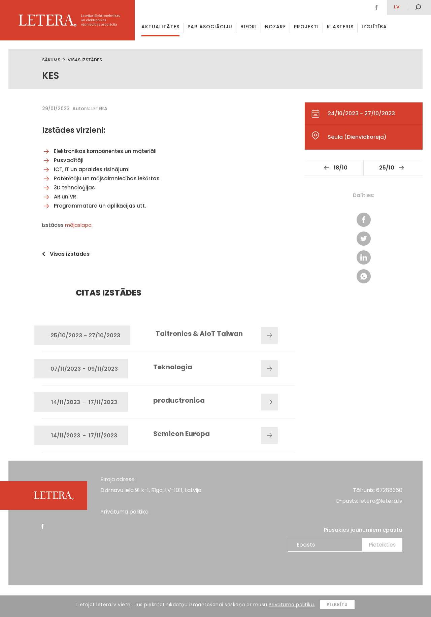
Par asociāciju (210, 26)
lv (397, 7)
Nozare (275, 26)
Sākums (51, 60)
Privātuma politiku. (292, 604)
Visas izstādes (85, 60)
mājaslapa (78, 224)
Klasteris (340, 26)
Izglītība (374, 26)
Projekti (306, 26)
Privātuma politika (124, 512)
